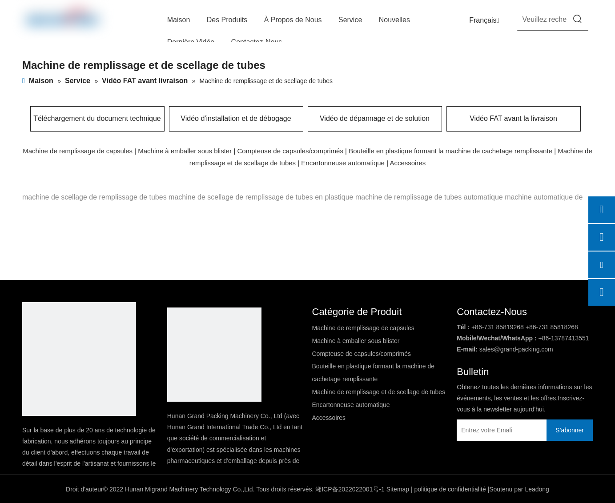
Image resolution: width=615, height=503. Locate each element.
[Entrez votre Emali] (496, 430)
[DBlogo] (79, 359)
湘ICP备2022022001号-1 (350, 489)
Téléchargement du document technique (97, 118)
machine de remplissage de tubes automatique (429, 197)
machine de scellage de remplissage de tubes (94, 197)
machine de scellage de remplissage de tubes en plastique (261, 197)
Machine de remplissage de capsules (78, 151)
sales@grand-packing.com (516, 349)
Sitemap (397, 489)
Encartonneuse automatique (343, 163)
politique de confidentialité (450, 489)
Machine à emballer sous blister (185, 151)
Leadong (537, 489)
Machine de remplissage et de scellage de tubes (379, 391)
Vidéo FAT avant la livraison (513, 118)
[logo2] (214, 354)
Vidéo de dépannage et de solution (375, 118)
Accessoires (408, 163)
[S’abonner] (570, 430)
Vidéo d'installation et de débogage (236, 118)
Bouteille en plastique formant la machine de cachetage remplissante (450, 151)
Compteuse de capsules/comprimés (290, 151)
